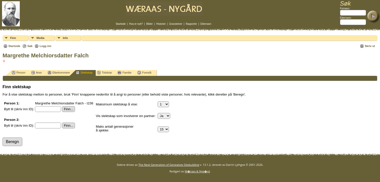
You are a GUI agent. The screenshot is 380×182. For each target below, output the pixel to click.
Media (40, 37)
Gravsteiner (175, 23)
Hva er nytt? (136, 23)
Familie (124, 73)
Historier (161, 23)
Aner (36, 73)
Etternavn (205, 23)
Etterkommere (59, 73)
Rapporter (191, 23)
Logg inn (45, 46)
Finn (13, 37)
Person (18, 73)
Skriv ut (370, 46)
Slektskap (84, 73)
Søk (29, 46)
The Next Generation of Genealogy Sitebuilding (168, 165)
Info (65, 37)
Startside (121, 23)
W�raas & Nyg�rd (197, 171)
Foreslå (144, 73)
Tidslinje (104, 73)
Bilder (149, 23)
